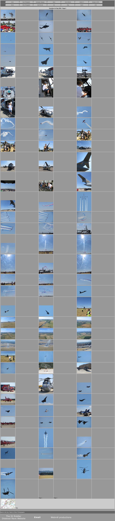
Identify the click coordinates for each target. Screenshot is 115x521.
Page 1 (40, 497)
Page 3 (55, 497)
